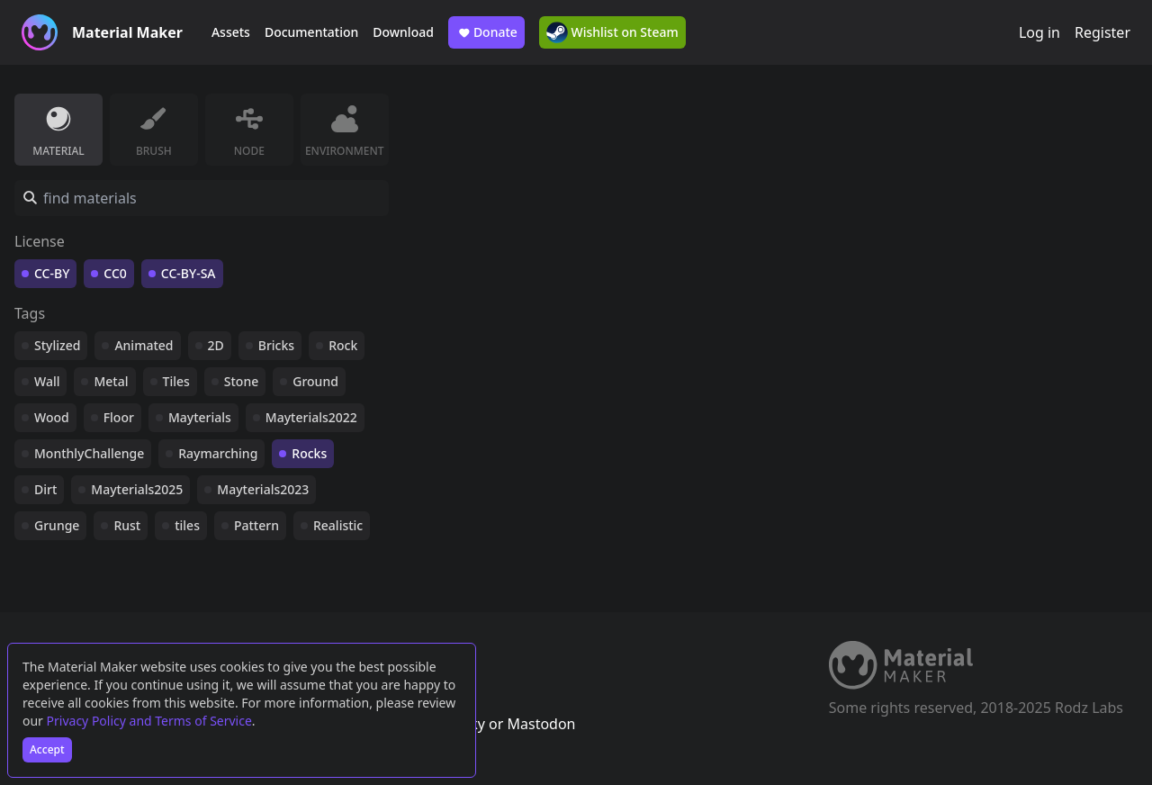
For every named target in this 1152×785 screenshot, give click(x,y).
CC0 (115, 273)
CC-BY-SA (188, 273)
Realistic (338, 525)
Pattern (256, 525)
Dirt (45, 489)
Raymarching (217, 453)
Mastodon (541, 724)
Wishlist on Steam (612, 32)
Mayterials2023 (263, 489)
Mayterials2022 (311, 417)
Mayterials (199, 417)
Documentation (311, 32)
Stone (241, 381)
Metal (111, 381)
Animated (143, 345)
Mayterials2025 (137, 489)
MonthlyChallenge (89, 453)
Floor (119, 417)
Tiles (176, 381)
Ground (315, 381)
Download (403, 32)
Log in (1039, 32)
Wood (51, 417)
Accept (47, 749)
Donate (486, 32)
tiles (187, 525)
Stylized (57, 345)
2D (216, 345)
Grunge (56, 525)
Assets (231, 32)
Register (1102, 32)
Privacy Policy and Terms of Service (149, 720)
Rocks (309, 453)
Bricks (276, 345)
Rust (126, 525)
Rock (342, 345)
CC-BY (51, 273)
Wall (46, 381)
